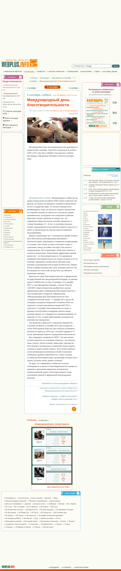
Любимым (6, 232)
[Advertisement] (28, 29)
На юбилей (28, 518)
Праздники (7, 215)
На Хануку (20, 515)
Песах (58, 518)
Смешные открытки (9, 219)
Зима (85, 213)
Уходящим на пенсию (23, 527)
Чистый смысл (48, 527)
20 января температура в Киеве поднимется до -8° (104, 185)
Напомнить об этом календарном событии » (60, 383)
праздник (86, 232)
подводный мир (88, 230)
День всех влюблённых (13, 504)
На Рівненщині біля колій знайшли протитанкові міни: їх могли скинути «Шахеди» (103, 194)
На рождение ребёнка (13, 518)
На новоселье (31, 515)
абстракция (87, 249)
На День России (31, 510)
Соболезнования (8, 239)
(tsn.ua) (112, 195)
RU (115, 112)
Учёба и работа (8, 223)
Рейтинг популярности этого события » (64, 404)
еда (84, 222)
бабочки (86, 220)
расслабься (87, 238)
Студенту (59, 524)
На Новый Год (24, 512)
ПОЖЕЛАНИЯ (72, 71)
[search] (91, 66)
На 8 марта (44, 507)
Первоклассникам (47, 518)
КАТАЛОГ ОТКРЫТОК (56, 71)
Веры (56, 498)
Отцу (36, 518)
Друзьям (6, 230)
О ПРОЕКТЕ (66, 567)
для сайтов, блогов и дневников (101, 95)
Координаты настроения (92, 273)
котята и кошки (88, 226)
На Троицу (9, 515)
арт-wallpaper (87, 248)
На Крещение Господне (64, 510)
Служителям (33, 524)
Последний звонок (31, 521)
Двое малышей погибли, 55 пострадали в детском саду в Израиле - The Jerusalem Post (104, 181)
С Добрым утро (8, 247)
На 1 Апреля (71, 504)
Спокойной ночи (47, 524)
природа (86, 234)
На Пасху (35, 512)
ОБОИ (97, 71)
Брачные (6, 234)
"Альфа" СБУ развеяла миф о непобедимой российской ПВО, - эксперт (102, 199)
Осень (85, 219)
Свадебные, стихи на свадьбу (15, 524)
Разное (63, 521)
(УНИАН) (92, 186)
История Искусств (90, 263)
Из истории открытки (91, 260)
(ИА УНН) (114, 182)
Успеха (67, 524)
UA (115, 102)
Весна (85, 215)
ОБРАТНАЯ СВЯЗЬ (81, 567)
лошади (86, 228)
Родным (71, 521)
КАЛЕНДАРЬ (29, 71)
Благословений (36, 498)
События (6, 226)
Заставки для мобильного (91, 211)
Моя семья (6, 221)
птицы (85, 236)
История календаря (90, 270)
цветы (85, 240)
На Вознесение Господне (14, 510)
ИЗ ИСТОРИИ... (86, 71)
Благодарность (10, 498)
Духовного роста (40, 504)
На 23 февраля (32, 507)
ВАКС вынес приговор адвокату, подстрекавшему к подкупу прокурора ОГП (104, 190)
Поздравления (8, 228)
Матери (61, 504)
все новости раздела (113, 174)
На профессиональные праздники (51, 515)
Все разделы (115, 176)
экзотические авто (88, 244)
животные (86, 224)
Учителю (37, 527)
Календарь (44, 78)
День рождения (8, 245)
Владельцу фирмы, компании (15, 501)
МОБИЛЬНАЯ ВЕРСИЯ (12, 71)
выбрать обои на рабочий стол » (65, 399)
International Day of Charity (40, 198)
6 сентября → (74, 88)
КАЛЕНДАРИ (53, 567)
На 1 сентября (19, 507)
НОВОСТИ (41, 71)
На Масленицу (10, 512)
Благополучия (24, 498)
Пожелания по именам (13, 521)
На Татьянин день (60, 512)
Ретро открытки (8, 237)
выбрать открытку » (51, 396)
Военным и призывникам (38, 501)
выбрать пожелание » (69, 396)
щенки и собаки (88, 242)
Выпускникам (55, 501)
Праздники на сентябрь (61, 78)
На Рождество (46, 512)
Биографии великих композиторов (96, 266)
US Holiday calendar (110, 71)
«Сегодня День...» (43, 420)
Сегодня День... (8, 217)
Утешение (9, 527)
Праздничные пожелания (49, 521)
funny (85, 246)
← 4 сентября (30, 88)
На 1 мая (8, 507)
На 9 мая (54, 507)
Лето (85, 217)
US (115, 123)
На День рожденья (47, 510)
